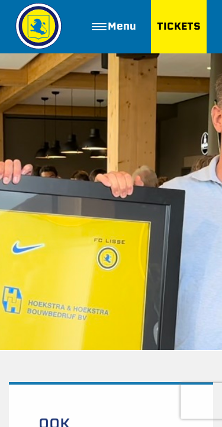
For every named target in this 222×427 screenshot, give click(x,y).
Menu (114, 26)
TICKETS (179, 26)
